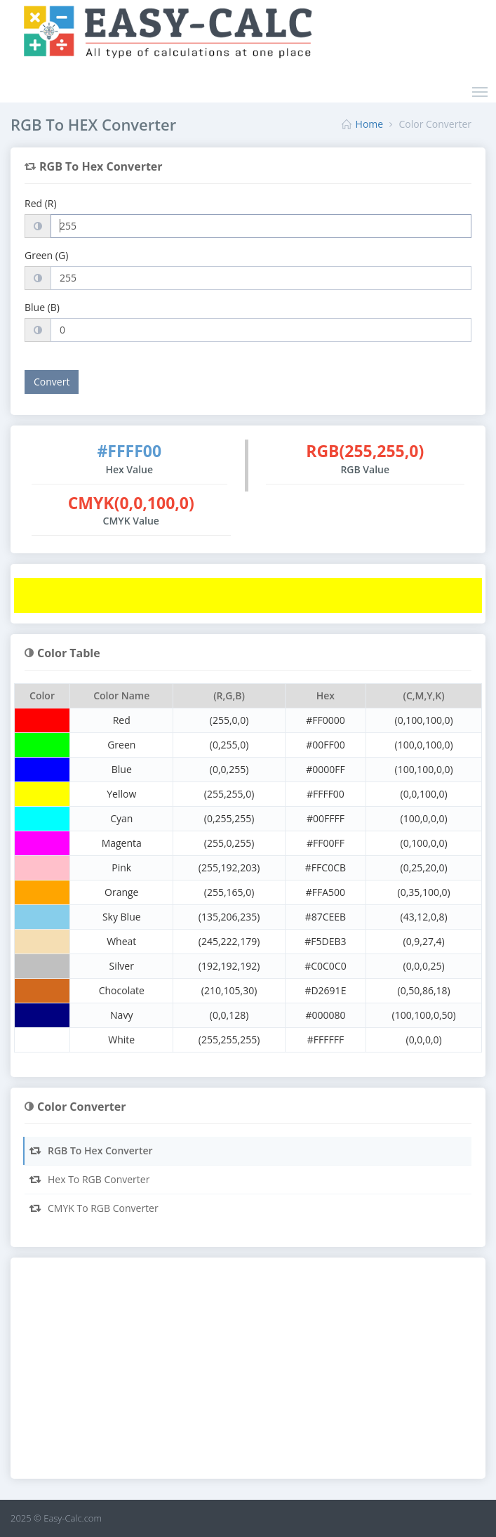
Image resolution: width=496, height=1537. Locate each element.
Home (370, 124)
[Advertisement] (248, 1370)
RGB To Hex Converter (90, 1150)
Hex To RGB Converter (88, 1179)
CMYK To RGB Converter (93, 1208)
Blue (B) (42, 307)
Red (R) (41, 203)
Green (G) (46, 255)
